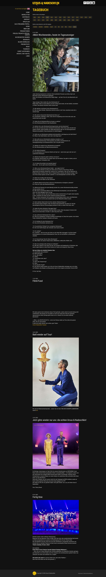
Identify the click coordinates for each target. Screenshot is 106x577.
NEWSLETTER (26, 15)
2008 (52, 20)
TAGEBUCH (26, 49)
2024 (43, 17)
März (66, 26)
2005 (64, 20)
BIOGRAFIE (26, 39)
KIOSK (28, 26)
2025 (39, 17)
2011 (39, 20)
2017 (73, 17)
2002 (77, 20)
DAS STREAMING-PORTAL (22, 24)
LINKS (28, 56)
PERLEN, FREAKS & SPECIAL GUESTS (21, 34)
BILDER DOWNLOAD (24, 42)
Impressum (80, 573)
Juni (55, 26)
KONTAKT (27, 19)
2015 (82, 17)
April (62, 26)
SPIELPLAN (26, 22)
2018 (69, 17)
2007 (56, 20)
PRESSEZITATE (25, 44)
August (51, 26)
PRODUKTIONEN (25, 31)
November (41, 26)
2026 (35, 17)
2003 (73, 20)
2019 (64, 17)
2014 (86, 17)
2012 (35, 20)
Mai (58, 26)
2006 (60, 20)
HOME (28, 12)
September (46, 26)
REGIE (28, 46)
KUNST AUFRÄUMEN (24, 51)
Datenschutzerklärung (88, 573)
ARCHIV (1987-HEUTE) (23, 53)
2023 (47, 17)
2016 (77, 17)
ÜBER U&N (27, 29)
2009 (47, 20)
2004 (69, 20)
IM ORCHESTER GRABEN (22, 37)
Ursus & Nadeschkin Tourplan (39, 325)
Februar (70, 26)
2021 (56, 17)
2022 (52, 17)
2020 (60, 17)
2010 (43, 20)
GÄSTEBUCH (26, 17)
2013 (90, 17)
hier (37, 410)
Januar (74, 26)
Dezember (35, 26)
